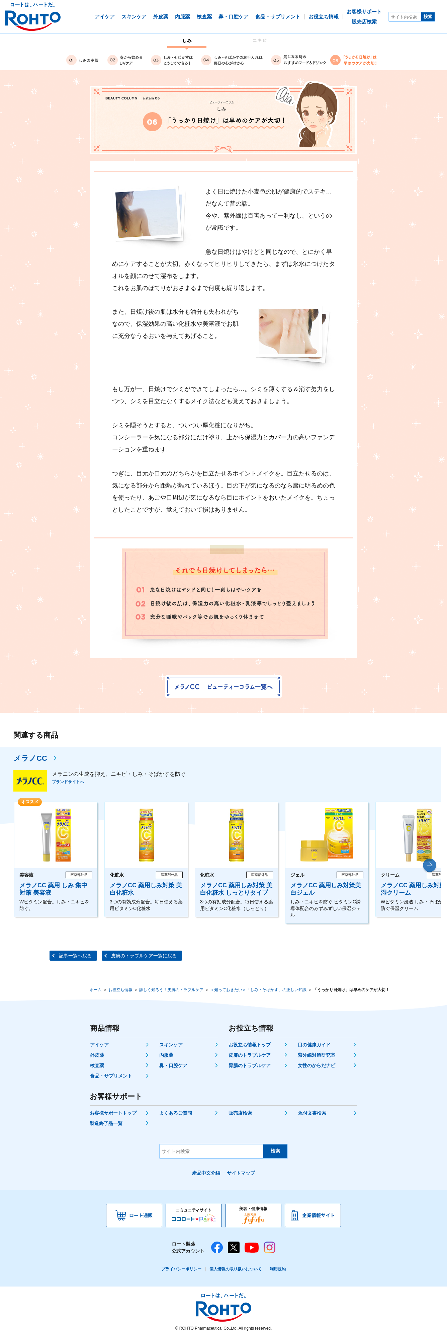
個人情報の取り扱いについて (235, 1269)
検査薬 (97, 1065)
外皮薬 (97, 1055)
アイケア (99, 1044)
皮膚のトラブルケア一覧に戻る (144, 955)
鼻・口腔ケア (173, 1065)
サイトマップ (241, 1173)
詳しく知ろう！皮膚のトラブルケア (171, 989)
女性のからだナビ (316, 1065)
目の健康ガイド (314, 1044)
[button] (429, 865)
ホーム (96, 989)
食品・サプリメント (111, 1076)
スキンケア (171, 1044)
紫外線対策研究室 (316, 1055)
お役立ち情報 (120, 989)
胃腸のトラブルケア (250, 1065)
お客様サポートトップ (113, 1113)
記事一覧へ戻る (75, 955)
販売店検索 (240, 1113)
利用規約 (278, 1269)
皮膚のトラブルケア (250, 1055)
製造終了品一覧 (106, 1123)
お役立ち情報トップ (250, 1044)
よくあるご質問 (175, 1113)
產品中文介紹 (206, 1173)
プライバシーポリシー (181, 1269)
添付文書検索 (312, 1113)
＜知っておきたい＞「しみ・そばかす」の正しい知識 (258, 989)
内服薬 (166, 1055)
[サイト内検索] (405, 16)
